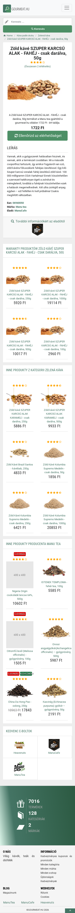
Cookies (45, 897)
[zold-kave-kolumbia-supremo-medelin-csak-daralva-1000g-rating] (54, 493)
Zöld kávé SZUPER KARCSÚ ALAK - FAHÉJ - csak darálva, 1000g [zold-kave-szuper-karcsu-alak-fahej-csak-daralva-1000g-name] (54, 294)
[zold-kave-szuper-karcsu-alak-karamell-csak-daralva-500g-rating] (54, 386)
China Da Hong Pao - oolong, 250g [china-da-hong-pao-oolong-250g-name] (19, 703)
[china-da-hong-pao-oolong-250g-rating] (19, 679)
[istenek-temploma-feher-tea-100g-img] (54, 570)
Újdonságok (47, 877)
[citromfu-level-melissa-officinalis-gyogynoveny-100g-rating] (19, 619)
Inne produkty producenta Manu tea (33, 544)
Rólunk (44, 892)
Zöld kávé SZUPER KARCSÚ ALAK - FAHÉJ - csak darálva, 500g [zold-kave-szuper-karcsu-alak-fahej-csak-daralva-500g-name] (20, 345)
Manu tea (21, 206)
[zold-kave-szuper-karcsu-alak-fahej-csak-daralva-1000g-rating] (54, 268)
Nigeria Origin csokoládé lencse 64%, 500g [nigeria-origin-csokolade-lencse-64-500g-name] (20, 595)
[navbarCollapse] (67, 8)
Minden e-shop (48, 873)
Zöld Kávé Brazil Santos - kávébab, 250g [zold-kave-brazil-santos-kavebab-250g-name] (19, 466)
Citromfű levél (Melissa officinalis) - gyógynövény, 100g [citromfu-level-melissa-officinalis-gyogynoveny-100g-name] (20, 655)
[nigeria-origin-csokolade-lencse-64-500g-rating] (19, 559)
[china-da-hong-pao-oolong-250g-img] (19, 690)
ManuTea (9, 902)
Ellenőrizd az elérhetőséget (37, 135)
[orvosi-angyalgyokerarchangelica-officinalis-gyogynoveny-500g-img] (56, 631)
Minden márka (48, 868)
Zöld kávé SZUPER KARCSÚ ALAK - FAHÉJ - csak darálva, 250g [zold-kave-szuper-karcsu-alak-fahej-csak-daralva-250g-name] (20, 294)
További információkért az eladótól (37, 227)
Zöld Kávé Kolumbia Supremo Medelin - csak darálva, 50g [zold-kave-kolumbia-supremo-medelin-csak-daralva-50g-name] (54, 468)
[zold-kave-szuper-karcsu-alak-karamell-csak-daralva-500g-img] (54, 397)
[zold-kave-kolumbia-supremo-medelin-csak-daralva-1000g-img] (54, 503)
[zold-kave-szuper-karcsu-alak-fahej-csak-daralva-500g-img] (19, 330)
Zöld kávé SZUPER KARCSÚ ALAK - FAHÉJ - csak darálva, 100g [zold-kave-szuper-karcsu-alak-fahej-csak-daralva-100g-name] (54, 345)
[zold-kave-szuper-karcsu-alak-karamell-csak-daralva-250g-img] (19, 397)
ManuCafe (21, 210)
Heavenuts (47, 902)
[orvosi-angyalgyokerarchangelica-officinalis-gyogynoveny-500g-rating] (56, 619)
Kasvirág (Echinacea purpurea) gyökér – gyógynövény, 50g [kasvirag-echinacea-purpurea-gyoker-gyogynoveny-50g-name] (54, 705)
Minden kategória (50, 864)
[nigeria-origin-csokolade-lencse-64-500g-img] (19, 574)
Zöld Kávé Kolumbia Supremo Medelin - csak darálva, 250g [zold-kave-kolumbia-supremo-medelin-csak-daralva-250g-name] (20, 519)
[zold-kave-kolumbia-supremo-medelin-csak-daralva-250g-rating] (19, 493)
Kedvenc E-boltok (19, 731)
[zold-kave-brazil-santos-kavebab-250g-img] (19, 453)
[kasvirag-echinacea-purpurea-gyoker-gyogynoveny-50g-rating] (54, 679)
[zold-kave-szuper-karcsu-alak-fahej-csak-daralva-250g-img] (19, 279)
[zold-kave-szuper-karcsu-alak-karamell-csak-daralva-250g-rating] (19, 386)
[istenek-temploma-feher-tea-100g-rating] (54, 559)
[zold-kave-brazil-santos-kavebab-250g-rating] (19, 442)
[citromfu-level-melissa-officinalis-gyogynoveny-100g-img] (19, 634)
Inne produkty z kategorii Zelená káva (34, 370)
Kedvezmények (49, 881)
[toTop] (70, 910)
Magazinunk (9, 892)
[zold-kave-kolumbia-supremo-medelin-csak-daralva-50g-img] (54, 453)
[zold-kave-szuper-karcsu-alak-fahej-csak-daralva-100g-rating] (54, 319)
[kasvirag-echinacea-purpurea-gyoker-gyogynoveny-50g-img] (54, 690)
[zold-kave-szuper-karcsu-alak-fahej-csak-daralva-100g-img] (54, 330)
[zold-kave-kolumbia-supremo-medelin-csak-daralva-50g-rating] (54, 442)
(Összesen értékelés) (37, 66)
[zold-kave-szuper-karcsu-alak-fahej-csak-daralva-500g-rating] (19, 319)
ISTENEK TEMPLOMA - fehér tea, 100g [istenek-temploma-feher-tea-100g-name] (54, 584)
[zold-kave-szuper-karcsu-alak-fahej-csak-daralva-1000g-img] (54, 279)
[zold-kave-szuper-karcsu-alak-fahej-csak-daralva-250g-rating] (19, 268)
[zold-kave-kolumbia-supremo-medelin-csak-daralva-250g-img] (19, 503)
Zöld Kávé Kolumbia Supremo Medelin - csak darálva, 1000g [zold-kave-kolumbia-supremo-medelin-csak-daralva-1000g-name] (54, 519)
